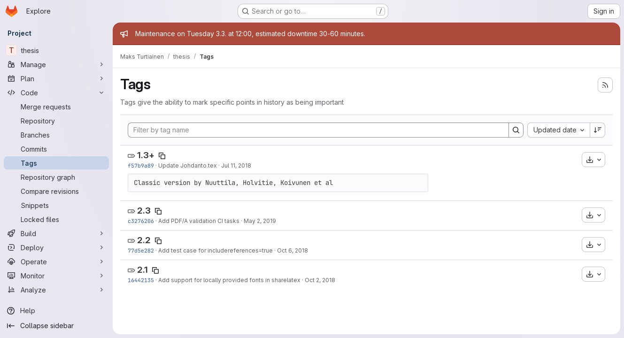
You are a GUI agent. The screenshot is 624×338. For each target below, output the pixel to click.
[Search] (516, 130)
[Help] (56, 310)
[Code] (56, 92)
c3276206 (141, 220)
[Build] (56, 233)
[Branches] (56, 134)
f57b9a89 (141, 165)
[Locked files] (56, 219)
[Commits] (56, 148)
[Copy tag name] (162, 155)
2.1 (142, 269)
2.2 (144, 240)
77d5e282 (141, 250)
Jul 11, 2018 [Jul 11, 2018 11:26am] (236, 165)
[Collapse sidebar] (56, 325)
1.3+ (145, 155)
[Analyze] (56, 289)
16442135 (141, 280)
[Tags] (56, 162)
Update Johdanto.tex (187, 165)
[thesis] (56, 50)
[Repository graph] (56, 177)
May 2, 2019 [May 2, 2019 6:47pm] (260, 220)
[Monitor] (56, 275)
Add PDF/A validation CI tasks (198, 220)
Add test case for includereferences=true (215, 250)
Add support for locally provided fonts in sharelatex (229, 280)
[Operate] (56, 261)
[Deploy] (56, 247)
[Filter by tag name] (318, 130)
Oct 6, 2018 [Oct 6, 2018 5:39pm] (292, 250)
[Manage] (56, 64)
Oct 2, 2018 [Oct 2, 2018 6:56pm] (320, 280)
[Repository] (56, 120)
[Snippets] (56, 205)
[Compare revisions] (56, 191)
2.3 (144, 210)
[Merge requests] (56, 106)
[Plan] (56, 78)
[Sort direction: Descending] (597, 130)
